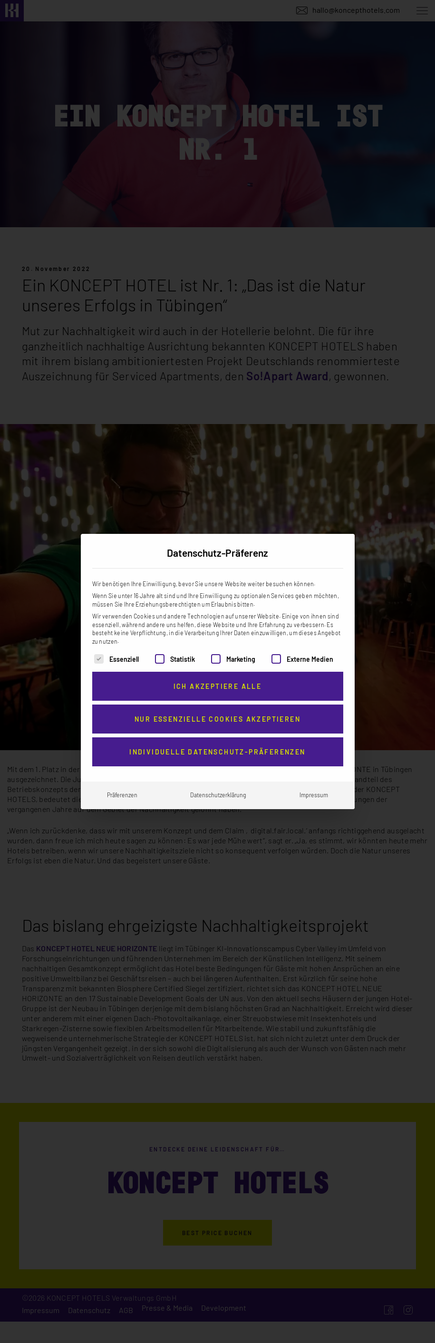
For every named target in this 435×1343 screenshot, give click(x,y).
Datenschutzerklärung (218, 795)
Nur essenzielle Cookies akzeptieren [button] (217, 719)
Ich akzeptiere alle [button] (218, 686)
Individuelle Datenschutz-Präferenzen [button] (217, 752)
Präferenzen (122, 795)
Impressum (314, 795)
